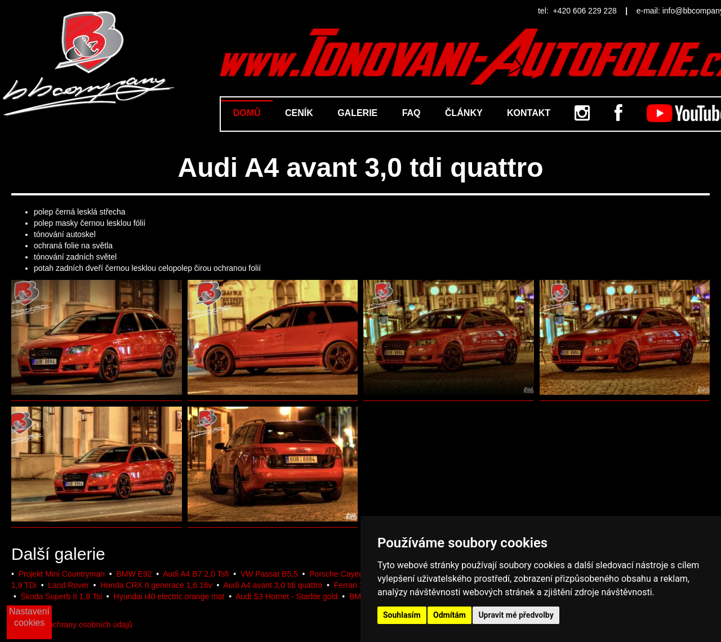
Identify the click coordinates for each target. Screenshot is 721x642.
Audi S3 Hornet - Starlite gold (286, 596)
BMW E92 (134, 573)
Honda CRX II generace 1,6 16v (156, 585)
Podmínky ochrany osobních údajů (71, 624)
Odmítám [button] (449, 614)
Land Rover (68, 585)
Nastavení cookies (29, 617)
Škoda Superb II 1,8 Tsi (62, 596)
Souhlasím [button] (402, 614)
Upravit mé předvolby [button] (515, 614)
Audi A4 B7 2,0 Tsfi (196, 573)
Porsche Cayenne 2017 (350, 573)
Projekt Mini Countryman (62, 573)
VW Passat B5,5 (269, 573)
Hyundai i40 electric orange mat (169, 596)
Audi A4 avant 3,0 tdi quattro (272, 585)
